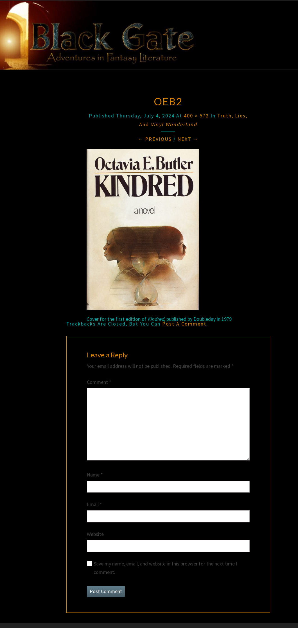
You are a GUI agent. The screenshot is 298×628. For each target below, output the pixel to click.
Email (94, 504)
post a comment (184, 323)
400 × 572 (196, 115)
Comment (99, 382)
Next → (188, 139)
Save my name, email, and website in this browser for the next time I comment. (165, 568)
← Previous (155, 139)
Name (95, 474)
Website (95, 534)
